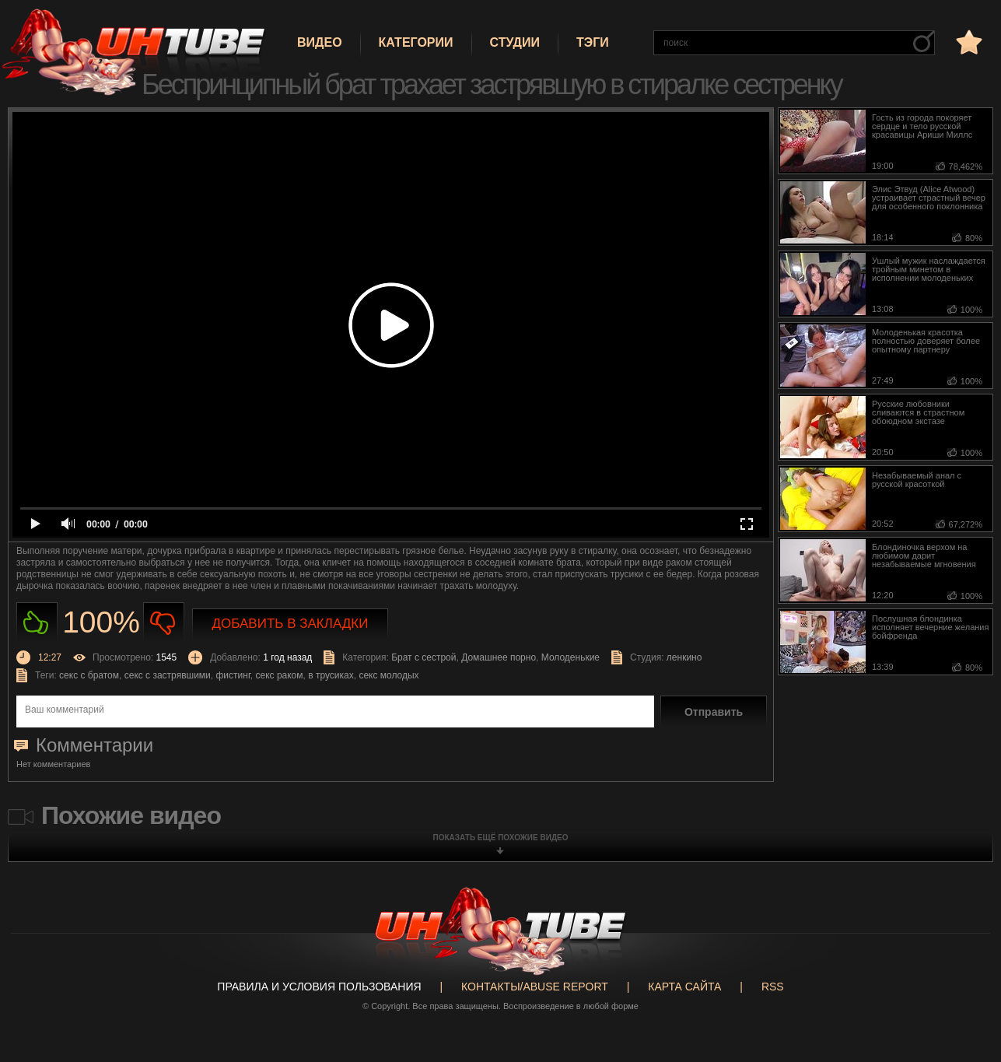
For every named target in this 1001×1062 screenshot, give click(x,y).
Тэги (592, 42)
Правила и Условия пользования (319, 986)
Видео (319, 42)
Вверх (966, 1002)
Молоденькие (570, 657)
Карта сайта (684, 986)
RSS (772, 986)
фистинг (232, 675)
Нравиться (37, 622)
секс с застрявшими (167, 675)
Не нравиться (163, 622)
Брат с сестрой (423, 657)
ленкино (684, 657)
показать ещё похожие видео (501, 837)
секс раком (279, 675)
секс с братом (89, 675)
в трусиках (331, 675)
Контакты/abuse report (534, 986)
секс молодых (388, 675)
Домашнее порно (498, 657)
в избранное (968, 41)
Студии (515, 42)
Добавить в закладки (290, 623)
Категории (416, 42)
